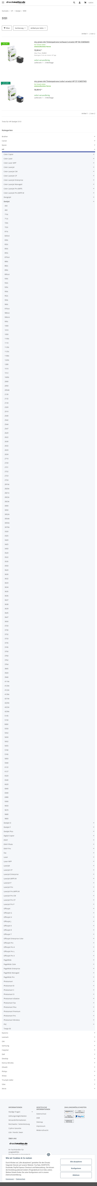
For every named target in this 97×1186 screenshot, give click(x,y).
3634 (6, 587)
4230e (7, 711)
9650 (6, 806)
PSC (5, 1024)
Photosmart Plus (10, 1007)
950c (6, 291)
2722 (6, 471)
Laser (6, 857)
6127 (6, 771)
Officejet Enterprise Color (13, 938)
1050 (6, 334)
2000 (6, 381)
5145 (6, 716)
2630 (6, 441)
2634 (6, 454)
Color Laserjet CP (10, 176)
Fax (5, 853)
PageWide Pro (9, 977)
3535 (6, 561)
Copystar (5, 1050)
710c (6, 214)
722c (6, 227)
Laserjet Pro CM (10, 896)
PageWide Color (10, 964)
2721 (6, 467)
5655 (6, 746)
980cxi (7, 313)
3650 (6, 621)
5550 (6, 728)
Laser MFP (8, 861)
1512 (6, 373)
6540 (6, 780)
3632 (6, 578)
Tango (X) (7, 1028)
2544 (6, 424)
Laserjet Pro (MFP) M (12, 891)
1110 (6, 343)
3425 (6, 544)
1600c (7, 377)
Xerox (4, 1088)
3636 (6, 596)
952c (6, 296)
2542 (6, 420)
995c (6, 321)
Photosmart (8, 981)
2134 (6, 403)
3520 (6, 553)
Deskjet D (7, 823)
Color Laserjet (9, 167)
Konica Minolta (8, 1063)
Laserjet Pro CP (9, 900)
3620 (6, 570)
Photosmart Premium (12, 1011)
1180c (7, 356)
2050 (6, 386)
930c (6, 279)
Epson (4, 145)
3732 (6, 634)
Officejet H (8, 917)
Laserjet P (7, 883)
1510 (6, 368)
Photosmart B (9, 986)
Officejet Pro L (9, 951)
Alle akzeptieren (76, 1162)
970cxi (7, 309)
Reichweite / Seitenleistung (19, 1124)
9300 (6, 801)
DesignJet (7, 197)
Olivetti (4, 1067)
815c (6, 231)
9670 (6, 810)
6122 (6, 767)
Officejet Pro (8, 943)
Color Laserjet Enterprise (13, 180)
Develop (5, 1058)
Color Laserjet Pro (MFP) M (14, 193)
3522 (6, 557)
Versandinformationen (17, 1120)
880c (6, 261)
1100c (7, 339)
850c (6, 249)
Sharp (4, 1076)
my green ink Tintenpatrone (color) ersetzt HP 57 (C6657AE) (60, 81)
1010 (6, 330)
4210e (7, 698)
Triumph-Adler (7, 1080)
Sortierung (19, 28)
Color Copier (8, 154)
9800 (6, 818)
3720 (6, 626)
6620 (6, 784)
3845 (6, 668)
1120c (7, 347)
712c (6, 219)
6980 (6, 797)
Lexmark (5, 1037)
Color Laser (8, 159)
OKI (3, 1041)
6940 (6, 793)
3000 (6, 506)
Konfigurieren (76, 1168)
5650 (6, 737)
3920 (6, 673)
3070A (7, 527)
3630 (6, 574)
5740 (6, 750)
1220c (7, 360)
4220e (7, 703)
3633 (6, 583)
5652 (6, 741)
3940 (6, 677)
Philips (4, 1071)
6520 (6, 776)
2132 (6, 398)
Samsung (5, 1046)
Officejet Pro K (9, 947)
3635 (6, 591)
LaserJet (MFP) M (10, 878)
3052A (7, 514)
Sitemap (39, 1122)
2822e (7, 497)
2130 (6, 394)
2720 (6, 463)
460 (6, 210)
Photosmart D (9, 994)
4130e (7, 694)
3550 (6, 566)
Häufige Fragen (14, 1112)
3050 (6, 510)
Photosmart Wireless (12, 1020)
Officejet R (8, 930)
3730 (6, 630)
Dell (3, 1054)
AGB (38, 1118)
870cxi (7, 257)
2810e (7, 484)
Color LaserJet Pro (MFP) (13, 189)
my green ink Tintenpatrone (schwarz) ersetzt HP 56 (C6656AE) (61, 42)
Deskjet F (7, 827)
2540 (6, 416)
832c (6, 244)
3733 (6, 638)
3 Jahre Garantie (15, 1128)
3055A (7, 523)
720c (6, 223)
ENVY (6, 840)
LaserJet (7, 866)
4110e (7, 681)
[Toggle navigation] (3, 1)
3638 (6, 604)
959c (6, 300)
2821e (7, 493)
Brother (5, 136)
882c (6, 266)
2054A (7, 390)
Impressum (40, 1126)
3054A (7, 518)
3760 (6, 656)
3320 (6, 531)
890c (6, 270)
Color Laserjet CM (10, 171)
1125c (7, 351)
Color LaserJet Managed (13, 184)
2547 (6, 428)
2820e (7, 488)
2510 (6, 411)
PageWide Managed (11, 973)
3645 (6, 613)
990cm (7, 317)
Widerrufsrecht (42, 1130)
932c (6, 283)
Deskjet (7, 201)
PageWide (7, 960)
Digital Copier (9, 836)
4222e (7, 707)
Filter (7, 28)
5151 (6, 724)
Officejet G (8, 913)
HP (3, 149)
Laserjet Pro (8, 887)
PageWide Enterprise (12, 968)
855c (6, 253)
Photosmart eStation (12, 998)
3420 (6, 540)
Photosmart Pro (10, 1016)
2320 (6, 407)
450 (6, 206)
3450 (6, 548)
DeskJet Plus (8, 831)
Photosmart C (9, 990)
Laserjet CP (8, 870)
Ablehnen (76, 1175)
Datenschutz (41, 1114)
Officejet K (8, 926)
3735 (6, 643)
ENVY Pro (7, 848)
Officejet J (7, 921)
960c (6, 304)
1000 (6, 326)
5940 (6, 763)
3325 (6, 536)
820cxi (7, 236)
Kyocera (5, 1033)
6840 (6, 788)
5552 (6, 733)
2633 (6, 450)
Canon (4, 141)
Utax (3, 1084)
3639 (6, 608)
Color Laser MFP (10, 163)
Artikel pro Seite (37, 28)
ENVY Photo (8, 844)
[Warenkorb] (88, 2)
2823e (7, 501)
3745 (6, 647)
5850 (6, 758)
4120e (7, 686)
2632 (6, 446)
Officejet (7, 908)
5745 (6, 754)
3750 (6, 651)
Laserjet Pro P (9, 904)
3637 (6, 600)
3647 (6, 617)
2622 (6, 437)
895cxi (7, 274)
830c (6, 240)
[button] (74, 2)
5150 (6, 720)
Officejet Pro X (9, 956)
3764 (6, 664)
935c (6, 287)
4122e (7, 690)
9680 (6, 814)
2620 (6, 433)
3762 (6, 660)
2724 (6, 480)
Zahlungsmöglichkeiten (18, 1116)
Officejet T (8, 934)
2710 (6, 458)
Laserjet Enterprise (11, 874)
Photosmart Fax (10, 1003)
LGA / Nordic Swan (16, 1132)
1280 (6, 364)
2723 (6, 476)
